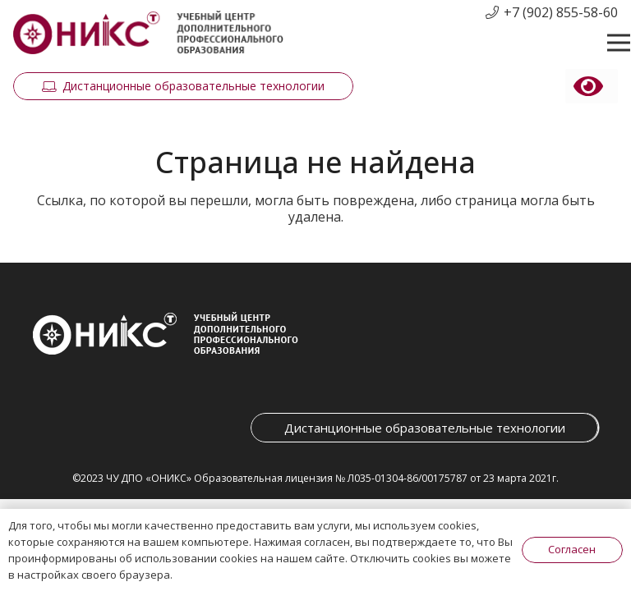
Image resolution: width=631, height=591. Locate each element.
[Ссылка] (148, 33)
